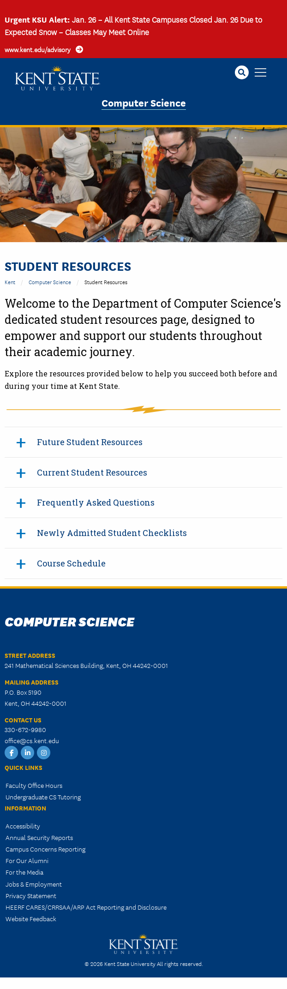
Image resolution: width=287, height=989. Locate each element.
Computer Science (144, 102)
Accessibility (23, 826)
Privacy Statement (31, 895)
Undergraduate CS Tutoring (43, 797)
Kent (10, 281)
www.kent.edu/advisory (38, 49)
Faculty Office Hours (34, 785)
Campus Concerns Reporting (45, 849)
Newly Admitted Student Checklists (112, 532)
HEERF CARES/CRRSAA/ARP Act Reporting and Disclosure (86, 907)
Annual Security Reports (39, 837)
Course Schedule (71, 563)
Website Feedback (31, 918)
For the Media (24, 872)
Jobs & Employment (34, 884)
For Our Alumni (27, 860)
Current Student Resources (92, 472)
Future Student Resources (90, 441)
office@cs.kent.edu (32, 740)
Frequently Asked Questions (96, 502)
